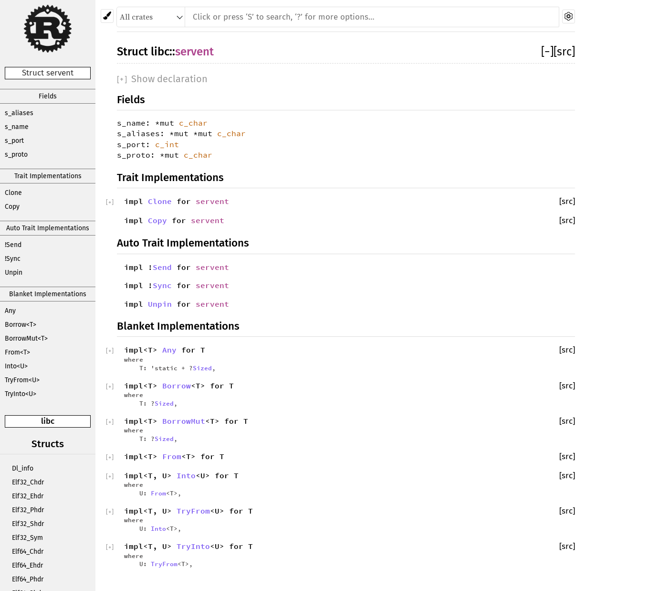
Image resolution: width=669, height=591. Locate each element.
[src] (564, 51)
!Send (13, 245)
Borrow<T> (20, 325)
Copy (12, 207)
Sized (202, 368)
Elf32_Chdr (28, 482)
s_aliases (19, 113)
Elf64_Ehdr (27, 565)
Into (186, 475)
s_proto (16, 154)
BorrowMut (183, 421)
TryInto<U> (20, 394)
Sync (162, 285)
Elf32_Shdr (28, 524)
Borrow (176, 385)
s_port (14, 141)
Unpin (13, 273)
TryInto (193, 546)
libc (47, 421)
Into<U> (16, 366)
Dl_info (22, 468)
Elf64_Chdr (27, 552)
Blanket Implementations (47, 294)
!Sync (13, 259)
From (171, 456)
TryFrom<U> (22, 380)
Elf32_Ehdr (27, 496)
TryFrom (193, 511)
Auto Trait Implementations (47, 228)
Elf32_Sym (27, 538)
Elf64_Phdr (27, 579)
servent (194, 51)
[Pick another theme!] (107, 16)
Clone (13, 193)
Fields (48, 96)
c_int (167, 144)
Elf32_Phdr (28, 510)
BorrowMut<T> (26, 338)
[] (547, 51)
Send (162, 267)
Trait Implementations (48, 176)
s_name (17, 127)
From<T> (17, 352)
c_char (193, 123)
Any (10, 311)
